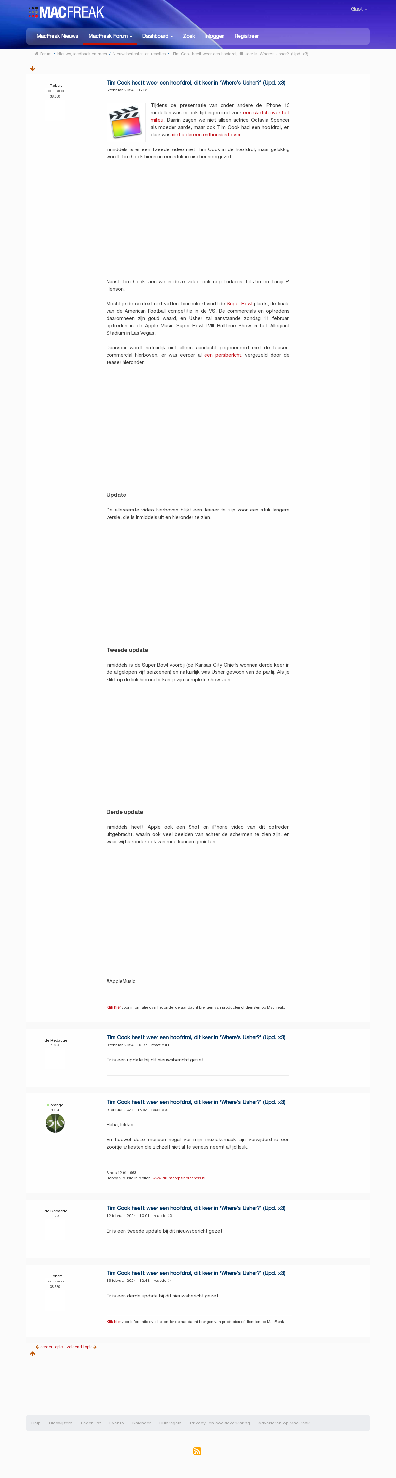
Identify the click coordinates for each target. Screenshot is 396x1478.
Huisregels (170, 1423)
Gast (359, 9)
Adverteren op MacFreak (284, 1423)
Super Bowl (240, 303)
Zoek (189, 36)
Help (36, 1423)
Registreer (246, 36)
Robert (56, 85)
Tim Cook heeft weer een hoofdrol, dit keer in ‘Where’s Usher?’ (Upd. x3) (196, 82)
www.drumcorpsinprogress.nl (179, 1178)
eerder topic (52, 1347)
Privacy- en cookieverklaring (220, 1423)
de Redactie (55, 1040)
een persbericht (222, 355)
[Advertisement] (198, 1384)
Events (116, 1423)
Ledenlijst (91, 1423)
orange (56, 1104)
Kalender (141, 1423)
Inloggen (214, 36)
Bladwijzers (61, 1423)
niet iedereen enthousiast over (206, 135)
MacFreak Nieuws (57, 36)
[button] (110, 36)
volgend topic (79, 1347)
